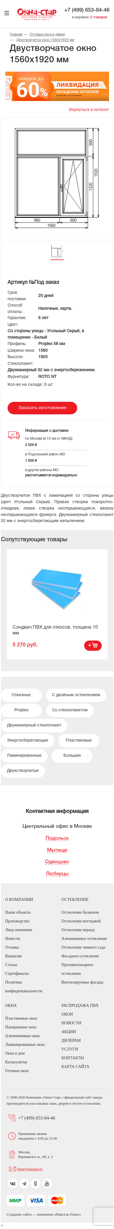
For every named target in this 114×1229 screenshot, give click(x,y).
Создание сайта (20, 1214)
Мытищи (57, 850)
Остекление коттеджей (81, 921)
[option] (57, 604)
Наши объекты (18, 912)
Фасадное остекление (80, 956)
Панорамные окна (21, 1027)
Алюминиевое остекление (84, 938)
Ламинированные (24, 756)
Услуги (69, 1049)
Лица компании (18, 930)
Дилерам (71, 1040)
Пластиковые (79, 740)
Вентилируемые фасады (82, 982)
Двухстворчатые (23, 771)
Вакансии (13, 956)
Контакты (72, 1058)
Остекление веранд (78, 930)
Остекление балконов (80, 912)
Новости (12, 938)
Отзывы (12, 947)
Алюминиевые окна (22, 1036)
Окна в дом (15, 1053)
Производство (17, 921)
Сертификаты (17, 973)
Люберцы (57, 874)
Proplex (21, 710)
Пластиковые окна (21, 1018)
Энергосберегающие (27, 740)
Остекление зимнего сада (83, 947)
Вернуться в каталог (89, 110)
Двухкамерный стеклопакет (34, 725)
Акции (68, 1032)
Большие (72, 756)
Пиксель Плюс (67, 1214)
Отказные (21, 695)
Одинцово (57, 862)
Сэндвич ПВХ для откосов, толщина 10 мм (55, 630)
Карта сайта (75, 1066)
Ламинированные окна (25, 1044)
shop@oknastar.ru (30, 1169)
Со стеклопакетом (70, 710)
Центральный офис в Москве (57, 826)
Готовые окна (17, 1071)
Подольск (57, 838)
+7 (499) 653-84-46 (87, 10)
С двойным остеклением (76, 695)
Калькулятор (16, 1062)
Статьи (11, 965)
